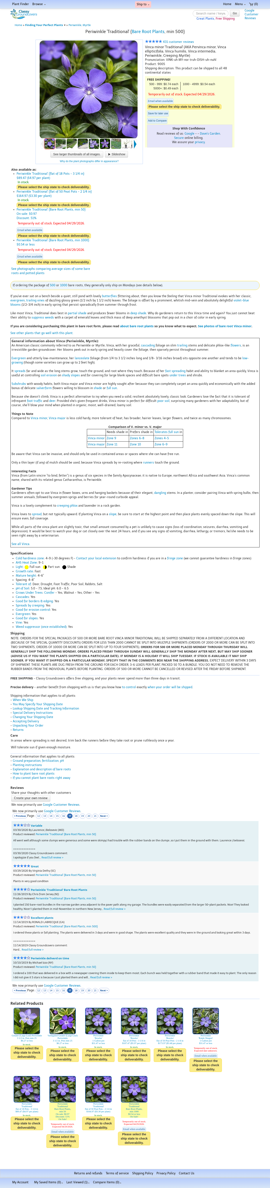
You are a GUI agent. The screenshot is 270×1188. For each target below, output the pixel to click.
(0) (253, 4)
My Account (20, 1182)
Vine (19, 622)
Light (19, 567)
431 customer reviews (169, 42)
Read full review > (52, 857)
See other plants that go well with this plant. (41, 333)
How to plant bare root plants (34, 773)
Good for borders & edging (34, 601)
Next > (104, 815)
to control (129, 687)
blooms (15, 305)
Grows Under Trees (29, 593)
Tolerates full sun (167, 432)
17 (70, 815)
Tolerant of (23, 584)
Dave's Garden (210, 133)
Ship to (143, 4)
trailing (31, 300)
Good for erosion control (33, 610)
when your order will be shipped (170, 687)
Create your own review (30, 798)
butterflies (109, 296)
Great (35, 866)
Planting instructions (27, 765)
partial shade (77, 313)
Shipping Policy (142, 1173)
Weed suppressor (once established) (41, 627)
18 (76, 816)
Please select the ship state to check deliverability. (184, 106)
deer (52, 401)
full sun (112, 388)
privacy (200, 142)
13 (44, 816)
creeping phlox (67, 505)
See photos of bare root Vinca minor (224, 326)
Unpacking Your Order (28, 725)
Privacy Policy (166, 1173)
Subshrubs (18, 384)
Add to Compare (157, 120)
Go (235, 13)
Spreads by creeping (30, 605)
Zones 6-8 (137, 438)
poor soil (163, 401)
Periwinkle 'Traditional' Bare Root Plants (59, 890)
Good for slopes (27, 618)
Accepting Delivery (26, 721)
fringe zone (175, 558)
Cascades (22, 597)
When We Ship (23, 700)
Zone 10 (135, 444)
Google (189, 133)
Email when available (160, 101)
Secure (179, 138)
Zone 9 (111, 438)
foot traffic (34, 401)
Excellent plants (42, 918)
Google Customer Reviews (61, 805)
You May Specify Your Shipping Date (38, 704)
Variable (36, 825)
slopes (75, 375)
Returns (18, 730)
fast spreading (175, 371)
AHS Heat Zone (26, 562)
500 (52, 285)
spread (37, 514)
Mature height (26, 575)
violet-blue (241, 300)
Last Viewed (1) (78, 1182)
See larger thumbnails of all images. (77, 154)
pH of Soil (22, 588)
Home (227, 4)
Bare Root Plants (148, 31)
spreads (20, 371)
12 (38, 816)
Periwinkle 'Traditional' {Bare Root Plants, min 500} (67, 926)
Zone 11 (112, 444)
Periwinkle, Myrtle (80, 25)
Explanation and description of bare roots (42, 769)
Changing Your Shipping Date (33, 717)
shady (66, 375)
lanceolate (82, 358)
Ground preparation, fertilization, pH (38, 761)
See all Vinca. (20, 544)
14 (51, 816)
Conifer (49, 593)
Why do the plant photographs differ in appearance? (89, 161)
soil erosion (49, 375)
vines (41, 300)
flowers (236, 345)
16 (63, 816)
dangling (160, 493)
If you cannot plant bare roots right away (41, 778)
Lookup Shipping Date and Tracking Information (46, 708)
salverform (44, 388)
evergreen (17, 300)
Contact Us (186, 1173)
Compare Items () (107, 1182)
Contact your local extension (96, 558)
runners (148, 462)
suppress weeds (43, 317)
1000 (63, 285)
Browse (39, 4)
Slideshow (116, 154)
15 (57, 816)
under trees (177, 375)
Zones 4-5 (162, 438)
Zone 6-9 (161, 444)
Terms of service (117, 1173)
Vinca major (57, 418)
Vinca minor (39, 418)
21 (95, 816)
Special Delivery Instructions (33, 713)
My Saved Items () (48, 1182)
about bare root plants (137, 326)
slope (112, 514)
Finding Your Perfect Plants (45, 25)
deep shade (138, 313)
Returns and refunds (88, 1173)
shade (98, 388)
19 (82, 816)
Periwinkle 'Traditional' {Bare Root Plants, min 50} (66, 834)
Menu (240, 4)
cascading (148, 345)
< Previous (20, 815)
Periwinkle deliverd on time (50, 958)
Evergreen (18, 358)
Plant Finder (20, 4)
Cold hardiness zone (30, 558)
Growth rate (24, 571)
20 (89, 816)
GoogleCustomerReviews (252, 14)
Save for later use (158, 113)
